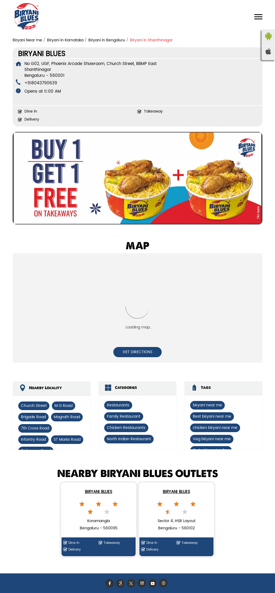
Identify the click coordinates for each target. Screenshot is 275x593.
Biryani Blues (98, 492)
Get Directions (137, 352)
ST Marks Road (67, 439)
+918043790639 (40, 83)
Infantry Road (33, 439)
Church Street (34, 406)
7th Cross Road (35, 428)
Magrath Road (67, 417)
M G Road (64, 406)
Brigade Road (33, 417)
